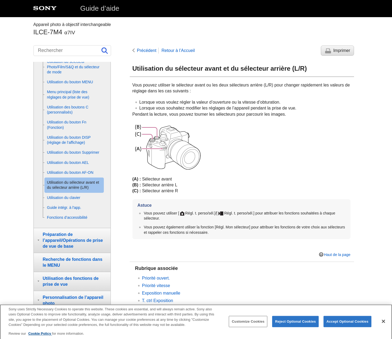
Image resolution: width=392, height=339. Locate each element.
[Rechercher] (72, 50)
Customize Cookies (248, 326)
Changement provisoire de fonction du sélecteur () (208, 308)
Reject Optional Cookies (295, 326)
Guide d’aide (99, 8)
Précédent (147, 50)
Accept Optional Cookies (347, 326)
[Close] (383, 326)
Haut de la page (337, 255)
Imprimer (341, 50)
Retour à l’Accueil (178, 50)
